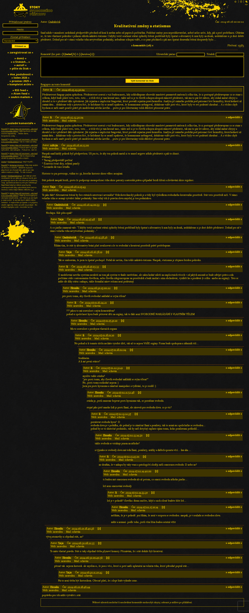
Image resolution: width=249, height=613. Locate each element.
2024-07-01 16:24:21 (96, 306)
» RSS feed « (20, 90)
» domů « (20, 58)
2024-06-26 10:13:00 (78, 149)
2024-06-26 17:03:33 (88, 270)
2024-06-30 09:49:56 (91, 561)
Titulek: (211, 54)
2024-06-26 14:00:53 (88, 208)
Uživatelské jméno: (166, 54)
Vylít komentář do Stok (142, 84)
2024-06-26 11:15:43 (75, 190)
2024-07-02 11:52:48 (123, 396)
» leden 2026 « (20, 77)
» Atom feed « (20, 93)
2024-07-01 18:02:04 (115, 353)
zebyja (54, 149)
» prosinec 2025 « (20, 81)
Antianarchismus (17, 165)
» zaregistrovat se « (20, 52)
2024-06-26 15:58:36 (96, 241)
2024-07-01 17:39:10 (106, 324)
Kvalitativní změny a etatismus (142, 26)
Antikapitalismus (15, 161)
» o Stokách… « (20, 62)
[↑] (104, 208)
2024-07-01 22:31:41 (112, 371)
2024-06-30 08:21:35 (83, 546)
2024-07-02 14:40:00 (139, 474)
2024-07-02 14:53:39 (136, 496)
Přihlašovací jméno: (20, 22)
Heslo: (20, 29)
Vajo (52, 190)
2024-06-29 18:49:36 (83, 532)
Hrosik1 (75, 291)
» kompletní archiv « (20, 84)
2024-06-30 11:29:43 (91, 576)
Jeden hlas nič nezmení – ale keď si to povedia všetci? (19, 130)
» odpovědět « (234, 121)
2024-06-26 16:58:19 (91, 255)
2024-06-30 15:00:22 (99, 291)
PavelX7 (4, 129)
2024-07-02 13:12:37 (120, 417)
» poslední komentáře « (20, 123)
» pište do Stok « (20, 68)
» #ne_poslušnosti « (20, 74)
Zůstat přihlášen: (20, 37)
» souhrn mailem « (20, 97)
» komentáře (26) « (142, 45)
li (51, 93)
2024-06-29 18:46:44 (78, 590)
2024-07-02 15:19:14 (147, 510)
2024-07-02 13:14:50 (131, 439)
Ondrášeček (54, 21)
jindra (3, 161)
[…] (32, 189)
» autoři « (20, 65)
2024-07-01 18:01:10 (103, 339)
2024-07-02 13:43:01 (128, 460)
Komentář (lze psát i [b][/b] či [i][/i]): (68, 54)
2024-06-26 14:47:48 (83, 223)
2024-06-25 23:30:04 (73, 93)
